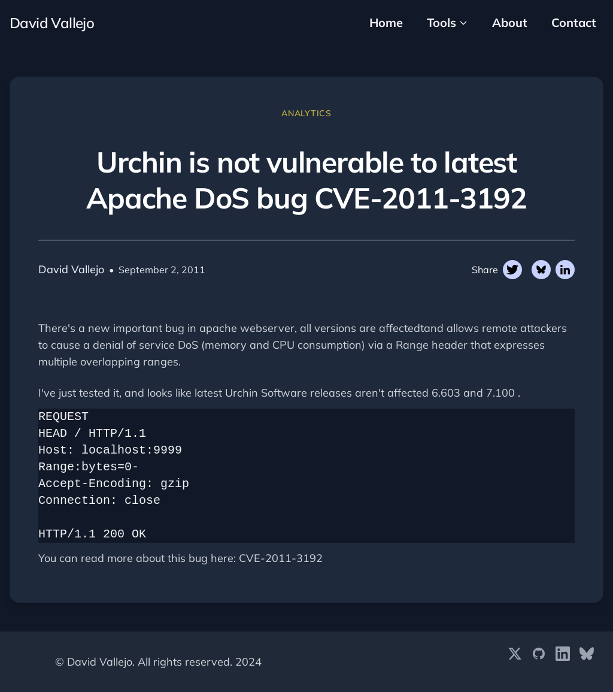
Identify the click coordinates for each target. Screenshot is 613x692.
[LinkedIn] (563, 662)
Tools (447, 22)
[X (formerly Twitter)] (515, 662)
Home (386, 22)
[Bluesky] (586, 662)
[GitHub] (539, 662)
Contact (573, 22)
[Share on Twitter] (512, 269)
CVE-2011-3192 (281, 558)
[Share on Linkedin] (565, 269)
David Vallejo (52, 23)
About (509, 22)
